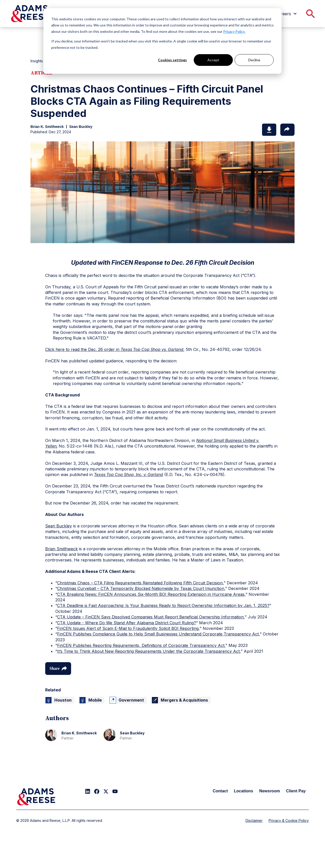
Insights (36, 61)
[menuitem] (287, 14)
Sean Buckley (58, 525)
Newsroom (269, 791)
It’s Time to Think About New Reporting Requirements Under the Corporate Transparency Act (148, 651)
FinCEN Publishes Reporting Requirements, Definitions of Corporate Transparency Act (140, 645)
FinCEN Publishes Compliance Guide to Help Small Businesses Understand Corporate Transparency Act (158, 633)
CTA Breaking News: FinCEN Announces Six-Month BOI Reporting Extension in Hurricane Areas (151, 594)
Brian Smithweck (61, 548)
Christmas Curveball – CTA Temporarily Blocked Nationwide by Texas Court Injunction (140, 588)
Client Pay (296, 791)
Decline (254, 60)
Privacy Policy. (234, 31)
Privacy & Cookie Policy (289, 820)
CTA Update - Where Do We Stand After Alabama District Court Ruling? (126, 622)
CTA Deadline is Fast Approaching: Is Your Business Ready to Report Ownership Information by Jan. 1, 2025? (163, 605)
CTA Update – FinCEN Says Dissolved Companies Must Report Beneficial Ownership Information (150, 616)
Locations (243, 791)
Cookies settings (172, 60)
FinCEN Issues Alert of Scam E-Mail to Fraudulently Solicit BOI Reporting (128, 628)
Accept (213, 60)
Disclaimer (254, 820)
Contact (220, 791)
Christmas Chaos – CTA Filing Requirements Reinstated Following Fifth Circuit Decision (140, 582)
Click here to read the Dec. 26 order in (114, 349)
